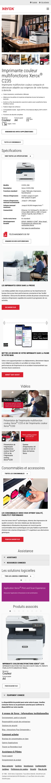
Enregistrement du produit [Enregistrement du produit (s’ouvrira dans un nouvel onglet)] (11, 760)
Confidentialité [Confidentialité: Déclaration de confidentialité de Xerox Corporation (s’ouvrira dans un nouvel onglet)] (40, 766)
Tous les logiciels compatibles (16, 576)
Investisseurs (28, 766)
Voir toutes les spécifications (16, 156)
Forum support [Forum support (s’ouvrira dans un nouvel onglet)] (7, 756)
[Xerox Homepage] (8, 8)
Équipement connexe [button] (15, 695)
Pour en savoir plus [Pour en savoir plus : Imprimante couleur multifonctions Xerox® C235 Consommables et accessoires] (12, 539)
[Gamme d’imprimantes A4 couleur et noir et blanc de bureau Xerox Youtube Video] (30, 447)
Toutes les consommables (12, 142)
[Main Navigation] (47, 8)
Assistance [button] (12, 557)
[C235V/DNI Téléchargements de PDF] (25, 234)
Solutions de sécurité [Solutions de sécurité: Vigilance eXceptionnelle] (9, 726)
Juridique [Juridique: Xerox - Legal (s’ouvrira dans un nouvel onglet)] (5, 769)
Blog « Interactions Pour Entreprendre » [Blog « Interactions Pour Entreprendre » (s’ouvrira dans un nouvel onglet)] (16, 730)
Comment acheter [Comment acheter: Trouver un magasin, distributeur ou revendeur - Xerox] (10, 734)
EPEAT (24, 221)
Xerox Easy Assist (12, 375)
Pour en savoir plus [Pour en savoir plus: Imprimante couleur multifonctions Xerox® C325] (11, 686)
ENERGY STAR (32, 221)
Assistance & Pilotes (12, 751)
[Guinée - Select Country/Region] (33, 2)
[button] (21, 580)
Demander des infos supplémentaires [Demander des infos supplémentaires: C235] (19, 132)
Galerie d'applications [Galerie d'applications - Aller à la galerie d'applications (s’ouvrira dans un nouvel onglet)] (10, 743)
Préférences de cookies (19, 769)
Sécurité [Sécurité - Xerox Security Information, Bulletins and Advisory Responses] (33, 769)
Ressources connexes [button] (16, 563)
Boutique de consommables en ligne (15, 739)
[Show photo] (11, 59)
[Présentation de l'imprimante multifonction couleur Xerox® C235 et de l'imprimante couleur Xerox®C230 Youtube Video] (11, 447)
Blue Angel (43, 221)
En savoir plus (10, 307)
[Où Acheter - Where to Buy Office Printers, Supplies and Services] (44, 2)
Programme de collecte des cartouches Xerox (31, 224)
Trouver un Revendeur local (12, 747)
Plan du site (42, 769)
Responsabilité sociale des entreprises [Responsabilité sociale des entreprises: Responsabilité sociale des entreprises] (16, 722)
